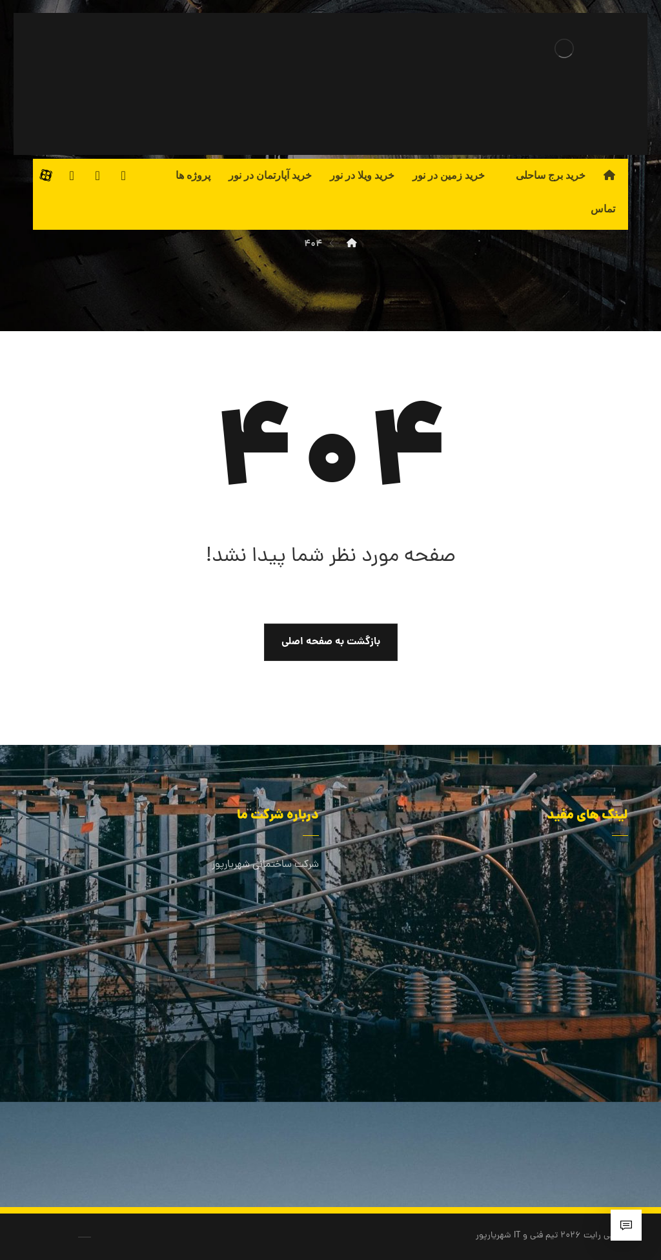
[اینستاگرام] (72, 175)
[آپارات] (46, 175)
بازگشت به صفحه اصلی (330, 642)
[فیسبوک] (123, 175)
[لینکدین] (97, 175)
